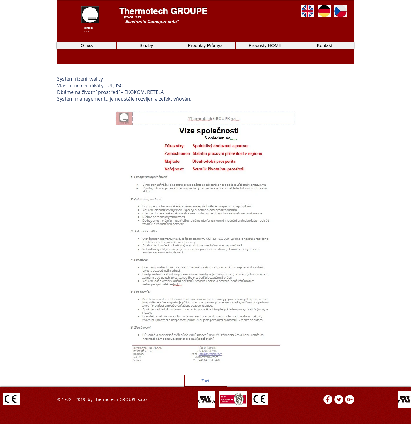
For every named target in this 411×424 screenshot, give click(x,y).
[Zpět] (205, 381)
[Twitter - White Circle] (338, 399)
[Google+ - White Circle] (349, 399)
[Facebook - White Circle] (327, 399)
